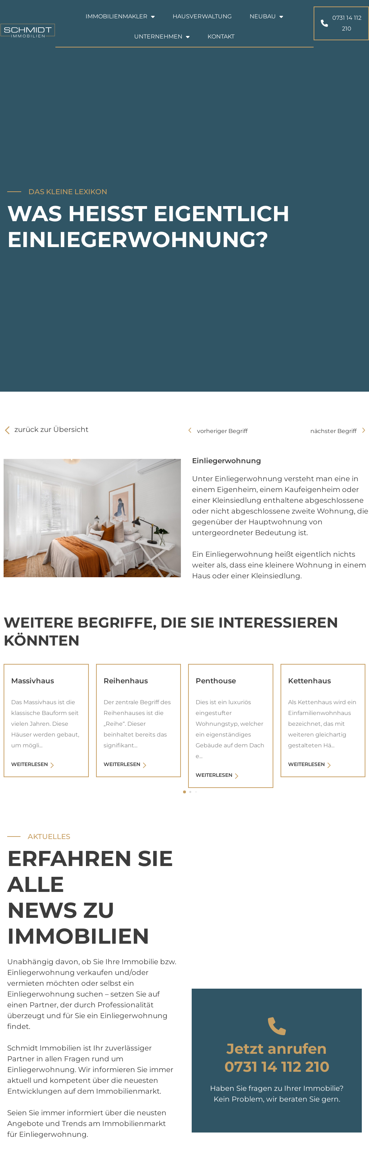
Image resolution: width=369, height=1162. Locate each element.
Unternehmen (162, 36)
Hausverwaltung (202, 16)
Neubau (266, 16)
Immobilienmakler (120, 16)
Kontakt (221, 36)
